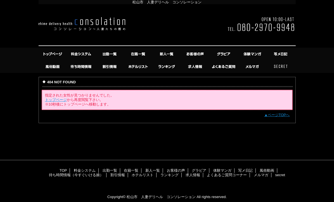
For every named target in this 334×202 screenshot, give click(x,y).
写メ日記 (281, 54)
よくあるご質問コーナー (224, 66)
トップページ (56, 100)
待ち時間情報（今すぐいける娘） (81, 66)
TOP (53, 54)
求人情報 (195, 66)
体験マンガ (252, 54)
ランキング (167, 66)
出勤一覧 (110, 54)
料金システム (81, 54)
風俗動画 (53, 66)
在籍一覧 (138, 54)
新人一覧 (167, 54)
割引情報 (110, 66)
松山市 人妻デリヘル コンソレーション (161, 197)
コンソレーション (167, 26)
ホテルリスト (138, 66)
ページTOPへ (279, 115)
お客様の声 (195, 54)
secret (281, 66)
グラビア (224, 54)
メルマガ (252, 66)
